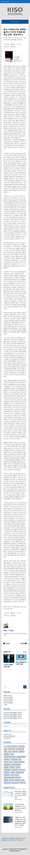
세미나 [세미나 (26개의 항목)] (6, 762)
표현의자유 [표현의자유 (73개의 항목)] (7, 782)
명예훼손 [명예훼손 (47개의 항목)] (6, 754)
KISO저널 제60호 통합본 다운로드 (13, 716)
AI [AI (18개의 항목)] (4, 746)
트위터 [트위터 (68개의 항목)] (11, 780)
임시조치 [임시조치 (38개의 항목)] (22, 769)
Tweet (6, 44)
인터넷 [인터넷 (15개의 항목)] (18, 767)
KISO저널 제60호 (8, 702)
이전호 (5, 704)
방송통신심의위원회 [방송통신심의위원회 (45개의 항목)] (9, 756)
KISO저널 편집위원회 (9, 736)
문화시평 (19, 39)
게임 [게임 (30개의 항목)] (5, 751)
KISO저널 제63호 (8, 697)
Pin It (6, 46)
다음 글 (22, 643)
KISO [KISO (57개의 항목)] (8, 746)
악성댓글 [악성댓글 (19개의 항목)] (21, 762)
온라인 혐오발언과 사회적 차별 (21, 659)
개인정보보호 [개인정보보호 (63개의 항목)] (20, 749)
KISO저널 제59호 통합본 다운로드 (13, 718)
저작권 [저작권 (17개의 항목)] (12, 772)
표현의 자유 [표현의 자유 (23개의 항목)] (15, 782)
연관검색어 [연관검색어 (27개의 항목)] (7, 764)
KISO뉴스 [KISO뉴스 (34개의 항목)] (14, 746)
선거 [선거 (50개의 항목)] (20, 759)
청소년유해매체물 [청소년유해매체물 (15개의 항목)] (9, 777)
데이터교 (9, 606)
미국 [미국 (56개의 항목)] (12, 754)
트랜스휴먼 (16, 606)
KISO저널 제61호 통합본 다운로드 (13, 714)
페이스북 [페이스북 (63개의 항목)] (17, 780)
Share (13, 46)
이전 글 (8, 643)
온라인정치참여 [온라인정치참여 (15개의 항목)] (16, 764)
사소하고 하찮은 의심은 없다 (9, 660)
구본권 (10, 630)
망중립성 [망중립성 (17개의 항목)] (21, 751)
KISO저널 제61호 (8, 701)
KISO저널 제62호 (8, 699)
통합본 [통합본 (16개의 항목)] (6, 780)
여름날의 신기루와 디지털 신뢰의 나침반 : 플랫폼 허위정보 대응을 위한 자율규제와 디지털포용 (20, 821)
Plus (19, 44)
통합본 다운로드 (8, 695)
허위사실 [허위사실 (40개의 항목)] (22, 782)
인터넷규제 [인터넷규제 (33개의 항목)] (15, 769)
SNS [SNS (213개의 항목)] (5, 749)
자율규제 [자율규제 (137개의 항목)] (6, 772)
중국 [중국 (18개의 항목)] (12, 775)
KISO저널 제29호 (11, 39)
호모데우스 (10, 608)
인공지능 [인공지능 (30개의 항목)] (12, 767)
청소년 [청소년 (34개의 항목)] (17, 775)
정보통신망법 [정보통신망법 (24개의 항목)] (19, 772)
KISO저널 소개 (8, 734)
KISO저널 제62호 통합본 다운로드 (13, 712)
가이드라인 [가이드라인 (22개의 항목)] (12, 749)
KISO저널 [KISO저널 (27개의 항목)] (21, 746)
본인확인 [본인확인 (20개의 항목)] (6, 759)
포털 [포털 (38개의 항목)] (23, 780)
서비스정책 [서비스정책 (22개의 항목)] (14, 759)
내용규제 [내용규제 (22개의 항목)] (15, 751)
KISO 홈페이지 (8, 738)
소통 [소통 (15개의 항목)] (11, 762)
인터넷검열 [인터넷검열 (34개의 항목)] (7, 769)
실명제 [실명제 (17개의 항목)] (15, 762)
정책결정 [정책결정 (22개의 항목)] (6, 775)
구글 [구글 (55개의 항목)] (9, 751)
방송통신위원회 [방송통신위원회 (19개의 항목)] (21, 756)
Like (13, 44)
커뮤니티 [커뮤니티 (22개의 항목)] (18, 777)
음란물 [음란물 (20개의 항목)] (6, 767)
